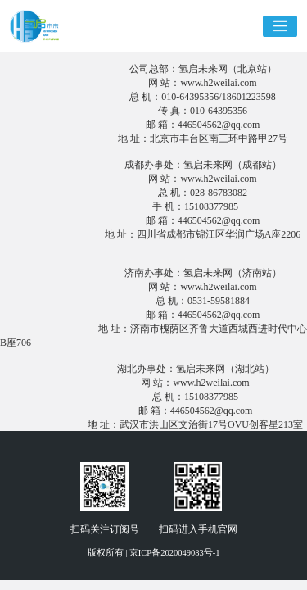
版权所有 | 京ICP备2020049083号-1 (154, 552)
